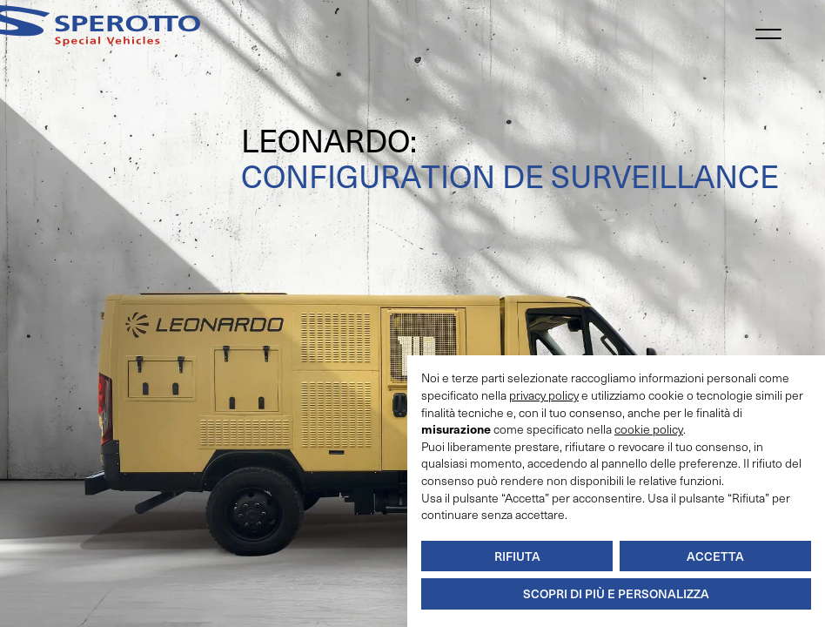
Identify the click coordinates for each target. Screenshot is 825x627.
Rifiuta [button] (517, 556)
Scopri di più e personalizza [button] (616, 593)
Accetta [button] (715, 556)
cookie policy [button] (648, 429)
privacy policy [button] (544, 395)
